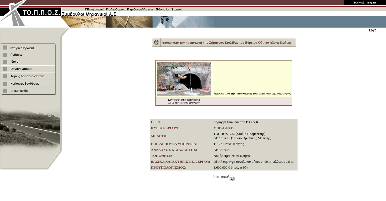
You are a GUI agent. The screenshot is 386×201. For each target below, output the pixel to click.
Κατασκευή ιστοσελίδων (175, 196)
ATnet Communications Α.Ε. (208, 196)
